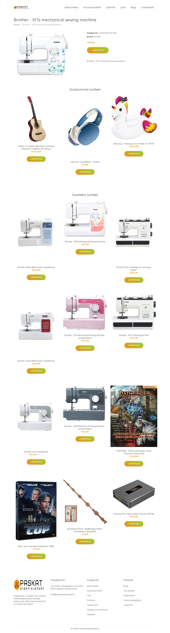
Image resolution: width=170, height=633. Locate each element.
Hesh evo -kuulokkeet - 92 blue (85, 162)
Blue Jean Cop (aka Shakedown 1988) (36, 546)
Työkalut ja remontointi (97, 609)
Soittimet (110, 7)
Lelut (123, 7)
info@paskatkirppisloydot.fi (62, 594)
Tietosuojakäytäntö (132, 600)
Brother (113, 33)
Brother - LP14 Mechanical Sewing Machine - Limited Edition (85, 336)
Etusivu (17, 24)
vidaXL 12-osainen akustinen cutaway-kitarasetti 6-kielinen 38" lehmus (36, 147)
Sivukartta (128, 605)
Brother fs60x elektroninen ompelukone (36, 267)
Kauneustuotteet (92, 7)
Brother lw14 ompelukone (36, 451)
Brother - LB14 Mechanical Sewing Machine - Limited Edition (85, 427)
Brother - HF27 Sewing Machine (134, 335)
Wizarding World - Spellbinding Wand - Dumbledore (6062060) (85, 530)
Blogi (133, 7)
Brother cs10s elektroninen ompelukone (36, 361)
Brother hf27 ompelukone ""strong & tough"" (134, 268)
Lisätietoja (97, 50)
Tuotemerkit (147, 7)
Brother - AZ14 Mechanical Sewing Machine (85, 241)
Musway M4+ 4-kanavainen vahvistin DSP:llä (134, 514)
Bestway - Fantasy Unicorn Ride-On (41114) (134, 143)
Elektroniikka (71, 7)
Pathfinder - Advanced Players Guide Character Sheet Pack (134, 452)
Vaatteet (91, 614)
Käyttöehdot (129, 595)
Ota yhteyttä (129, 591)
